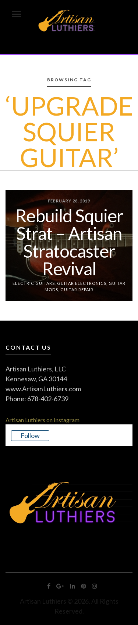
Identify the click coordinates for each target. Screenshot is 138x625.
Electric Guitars (34, 283)
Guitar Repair (76, 289)
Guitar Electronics (81, 283)
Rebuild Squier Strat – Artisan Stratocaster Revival (69, 242)
